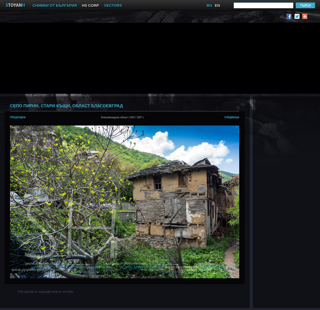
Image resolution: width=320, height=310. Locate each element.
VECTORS (113, 5)
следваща (231, 117)
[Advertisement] (98, 58)
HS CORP (90, 5)
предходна (18, 117)
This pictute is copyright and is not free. (46, 292)
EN (217, 5)
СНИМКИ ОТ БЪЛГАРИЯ (54, 5)
